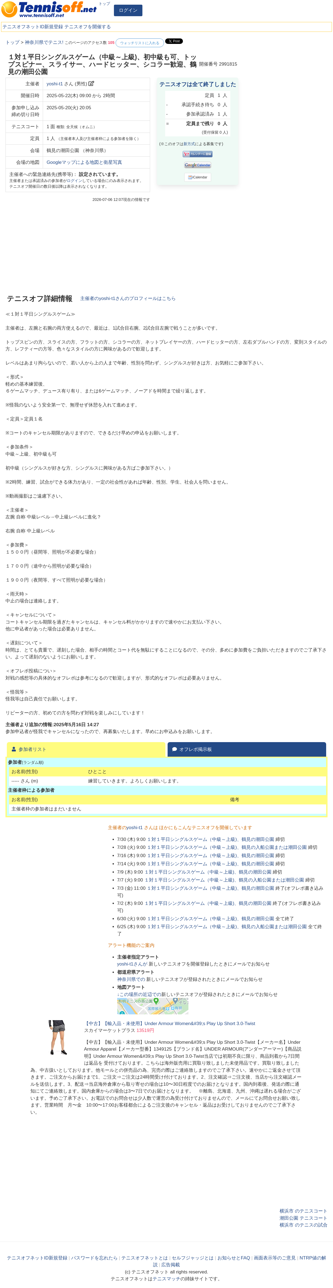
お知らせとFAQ (233, 1258)
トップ (104, 3)
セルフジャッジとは (193, 1258)
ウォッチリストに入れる (139, 43)
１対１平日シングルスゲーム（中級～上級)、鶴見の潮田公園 (210, 839)
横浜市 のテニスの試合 (304, 1225)
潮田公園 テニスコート (304, 1218)
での (132, 979)
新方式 (189, 144)
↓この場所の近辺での (139, 994)
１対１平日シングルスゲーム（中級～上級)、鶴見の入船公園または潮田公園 (227, 847)
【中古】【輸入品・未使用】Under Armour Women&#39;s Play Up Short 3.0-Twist (169, 1023)
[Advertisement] (286, 120)
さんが (133, 964)
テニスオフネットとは (144, 1258)
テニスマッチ (166, 1278)
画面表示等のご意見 (275, 1258)
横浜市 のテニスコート (304, 1211)
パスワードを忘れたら (94, 1258)
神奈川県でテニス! (44, 42)
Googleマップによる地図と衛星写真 (84, 162)
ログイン (128, 10)
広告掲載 (170, 1264)
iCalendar (197, 177)
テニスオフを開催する (87, 26)
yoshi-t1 (55, 83)
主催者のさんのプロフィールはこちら (128, 298)
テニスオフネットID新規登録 (32, 26)
